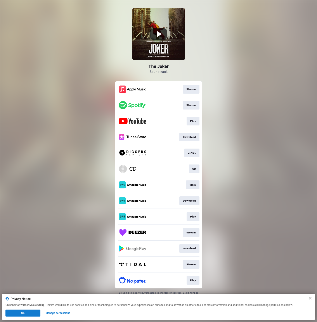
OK (23, 313)
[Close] (310, 298)
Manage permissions (58, 313)
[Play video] (158, 34)
